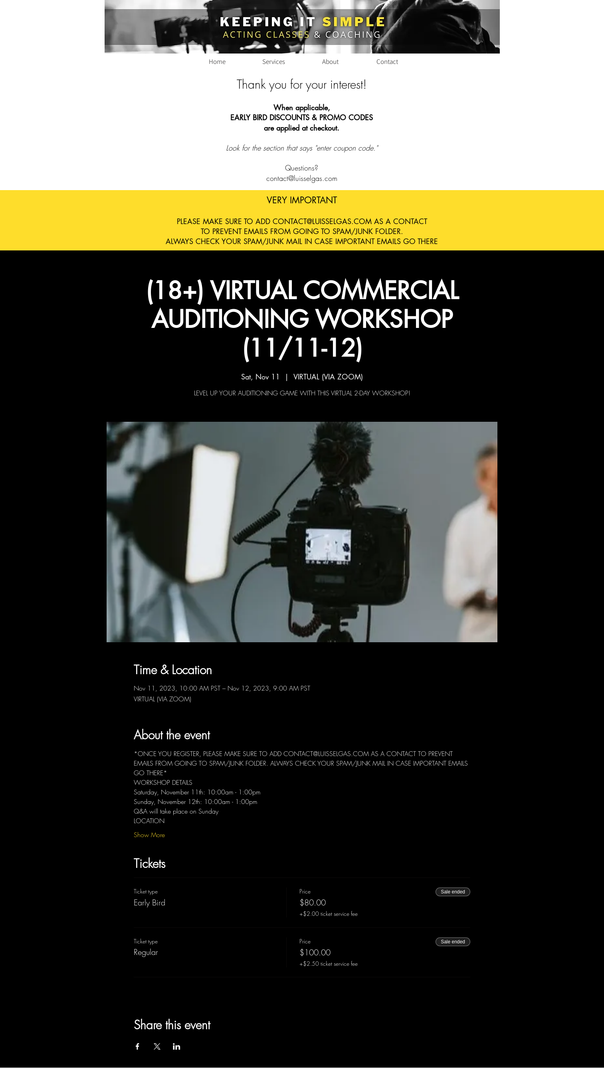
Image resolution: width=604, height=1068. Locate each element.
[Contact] (387, 61)
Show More (149, 834)
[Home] (217, 61)
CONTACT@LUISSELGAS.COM (322, 221)
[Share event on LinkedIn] (176, 1046)
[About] (330, 61)
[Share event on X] (157, 1046)
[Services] (274, 61)
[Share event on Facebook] (137, 1046)
